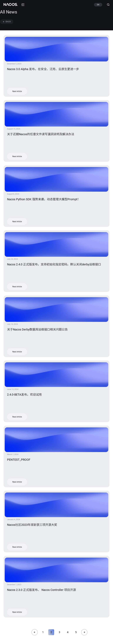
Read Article (17, 91)
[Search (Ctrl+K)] (107, 4)
